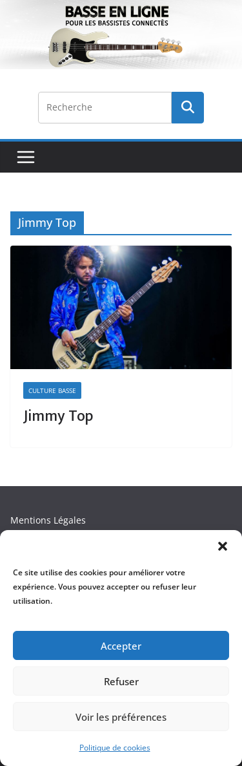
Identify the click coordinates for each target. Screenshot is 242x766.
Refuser (121, 681)
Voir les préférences (121, 716)
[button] (222, 546)
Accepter (121, 645)
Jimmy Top (58, 416)
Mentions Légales (48, 520)
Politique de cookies (114, 747)
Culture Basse (52, 390)
